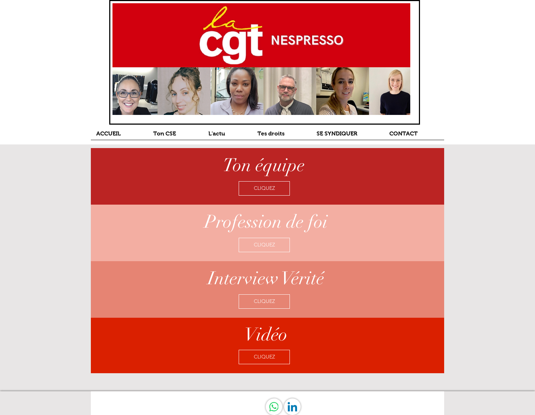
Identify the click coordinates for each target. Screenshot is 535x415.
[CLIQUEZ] (264, 188)
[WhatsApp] (274, 406)
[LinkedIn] (292, 406)
